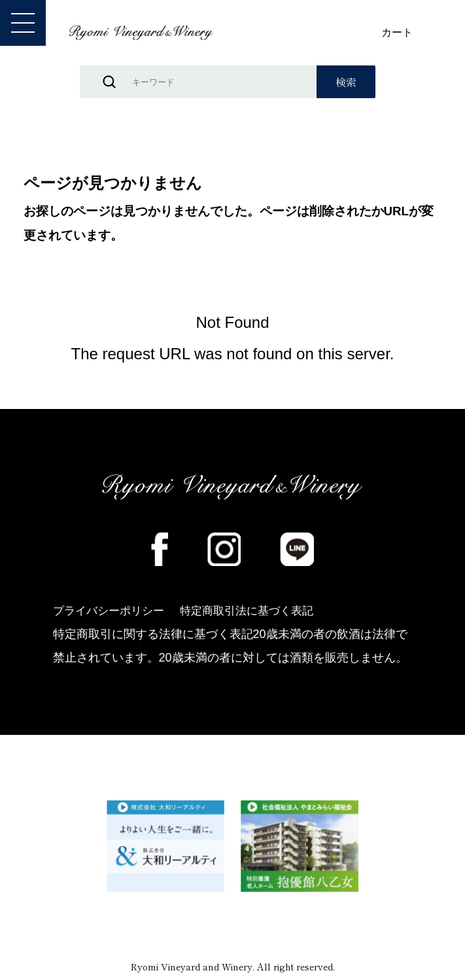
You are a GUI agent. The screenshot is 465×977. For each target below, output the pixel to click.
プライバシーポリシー (112, 611)
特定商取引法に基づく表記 (257, 611)
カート (397, 32)
